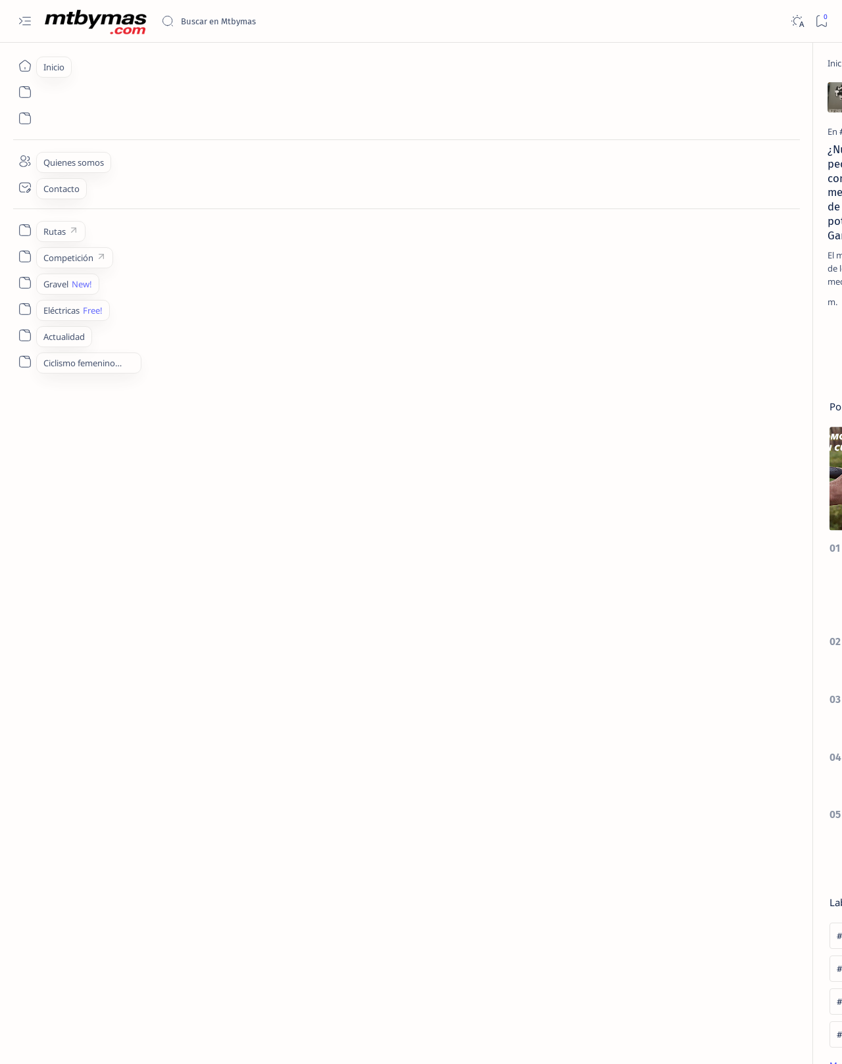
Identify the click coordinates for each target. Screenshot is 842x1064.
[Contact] (24, 187)
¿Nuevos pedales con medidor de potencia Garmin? (146, 225)
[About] (24, 161)
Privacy (742, 979)
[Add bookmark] (225, 95)
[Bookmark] (821, 21)
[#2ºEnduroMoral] (783, 626)
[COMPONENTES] (296, 199)
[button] (762, 1038)
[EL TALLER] (719, 205)
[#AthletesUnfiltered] (783, 692)
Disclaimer (696, 979)
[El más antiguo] (589, 357)
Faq (776, 979)
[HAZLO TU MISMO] (734, 357)
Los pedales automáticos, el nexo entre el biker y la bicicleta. (524, 225)
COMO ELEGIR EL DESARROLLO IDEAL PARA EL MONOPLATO (737, 440)
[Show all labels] (683, 723)
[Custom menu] (24, 230)
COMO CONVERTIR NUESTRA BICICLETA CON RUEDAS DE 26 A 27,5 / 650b (739, 504)
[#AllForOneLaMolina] (783, 659)
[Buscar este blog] (260, 21)
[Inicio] (24, 66)
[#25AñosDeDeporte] (687, 626)
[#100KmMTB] (687, 593)
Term (653, 979)
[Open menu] (24, 21)
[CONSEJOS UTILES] (730, 299)
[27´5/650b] (717, 472)
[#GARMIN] (95, 199)
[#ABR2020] (687, 659)
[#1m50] (783, 593)
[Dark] (796, 21)
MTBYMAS (115, 1038)
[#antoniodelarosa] (687, 692)
